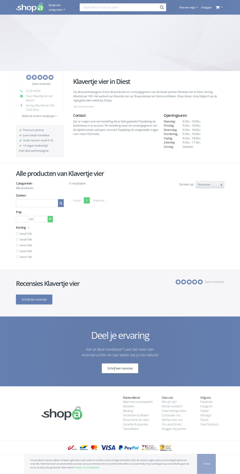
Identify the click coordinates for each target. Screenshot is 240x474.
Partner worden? (172, 406)
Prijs (19, 212)
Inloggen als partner (174, 429)
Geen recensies (41, 84)
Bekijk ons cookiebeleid (87, 467)
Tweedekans (131, 429)
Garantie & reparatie (135, 424)
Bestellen (128, 406)
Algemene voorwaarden (138, 402)
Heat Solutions (209, 424)
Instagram (206, 406)
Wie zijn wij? (169, 402)
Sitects (204, 420)
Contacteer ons (171, 415)
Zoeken (21, 195)
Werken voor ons (172, 420)
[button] (218, 7)
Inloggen (206, 7)
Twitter (204, 411)
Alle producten (24, 188)
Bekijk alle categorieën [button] (56, 7)
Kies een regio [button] (187, 7)
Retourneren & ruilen (136, 420)
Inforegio (206, 415)
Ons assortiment (172, 424)
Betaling (128, 411)
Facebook (206, 402)
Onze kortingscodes (174, 411)
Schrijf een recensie (34, 299)
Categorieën (24, 183)
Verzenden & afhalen (136, 415)
